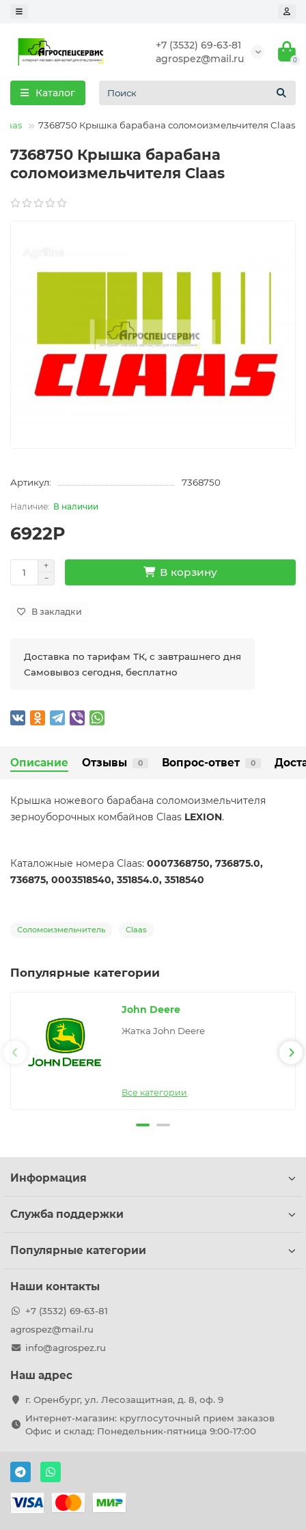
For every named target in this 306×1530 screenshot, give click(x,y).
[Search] (197, 93)
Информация (153, 1177)
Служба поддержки (153, 1214)
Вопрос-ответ (211, 762)
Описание (39, 762)
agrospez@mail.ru (200, 59)
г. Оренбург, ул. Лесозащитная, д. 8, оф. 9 (124, 1399)
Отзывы (115, 762)
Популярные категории (153, 1250)
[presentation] (15, 1052)
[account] (287, 11)
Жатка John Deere (163, 1030)
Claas (136, 929)
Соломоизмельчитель (61, 929)
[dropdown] (19, 11)
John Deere (151, 1009)
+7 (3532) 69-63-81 (198, 45)
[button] (143, 1125)
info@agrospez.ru (65, 1347)
